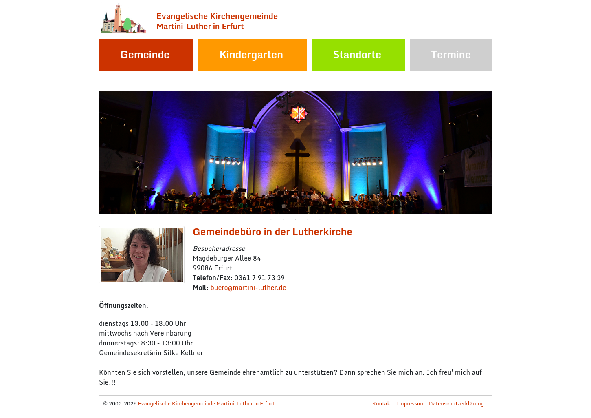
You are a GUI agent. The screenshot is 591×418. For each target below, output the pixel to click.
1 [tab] (271, 220)
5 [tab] (320, 220)
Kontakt (382, 403)
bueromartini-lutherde (248, 287)
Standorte (357, 54)
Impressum (410, 403)
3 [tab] (296, 220)
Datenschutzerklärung (456, 403)
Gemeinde (144, 54)
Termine (451, 54)
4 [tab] (308, 220)
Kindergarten (251, 54)
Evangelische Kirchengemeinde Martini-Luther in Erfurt (206, 403)
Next (471, 152)
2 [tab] (283, 220)
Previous (119, 152)
